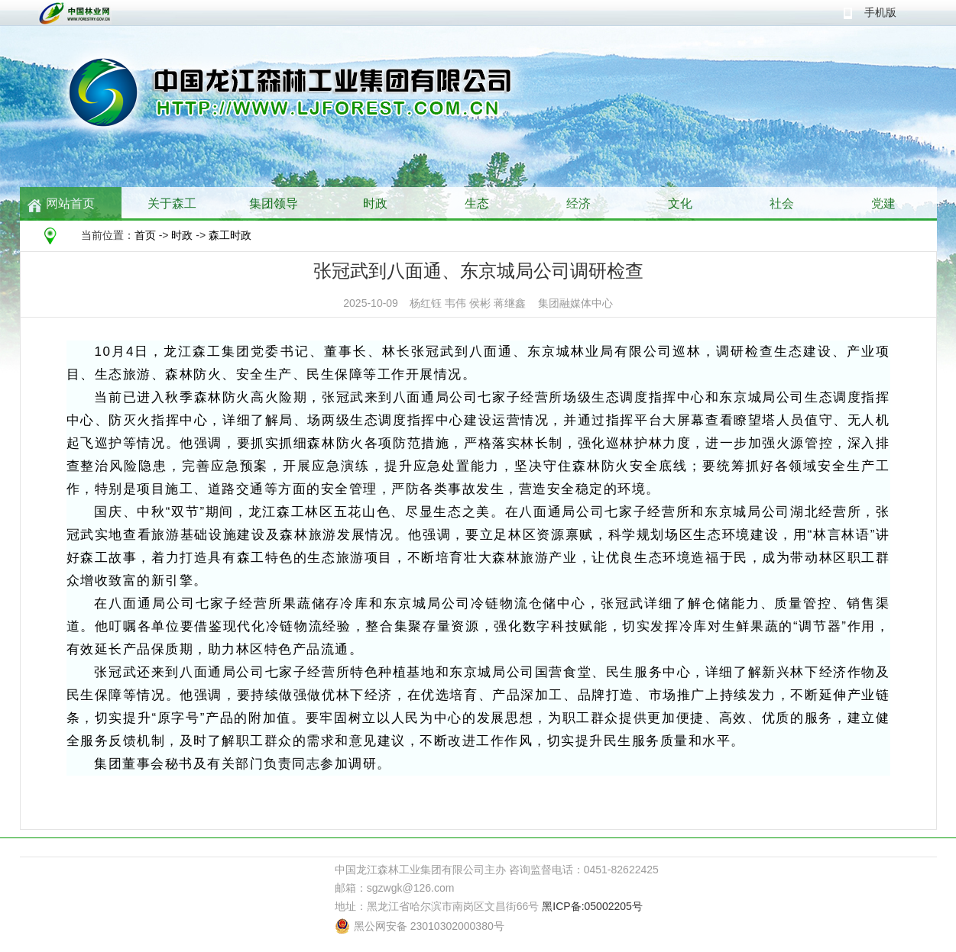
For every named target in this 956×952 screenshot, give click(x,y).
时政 (375, 203)
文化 (680, 203)
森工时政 (230, 235)
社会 (782, 203)
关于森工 (171, 203)
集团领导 (273, 203)
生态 (477, 203)
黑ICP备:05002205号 (592, 906)
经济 (578, 203)
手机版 (880, 12)
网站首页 (70, 203)
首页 (145, 235)
